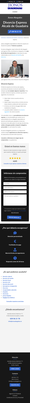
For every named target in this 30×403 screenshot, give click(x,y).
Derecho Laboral (7, 276)
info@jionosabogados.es (15, 321)
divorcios (3, 57)
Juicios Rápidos (7, 295)
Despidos (5, 292)
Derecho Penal (7, 280)
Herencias (5, 294)
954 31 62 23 (15, 379)
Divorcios (20, 37)
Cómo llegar (15, 368)
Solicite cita (15, 385)
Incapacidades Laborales (9, 290)
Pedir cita (20, 1)
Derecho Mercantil (8, 284)
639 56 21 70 (11, 1)
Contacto (15, 395)
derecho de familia (16, 55)
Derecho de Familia (12, 37)
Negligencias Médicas (9, 297)
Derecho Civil (6, 282)
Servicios (3, 37)
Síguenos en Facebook (15, 393)
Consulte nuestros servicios (15, 301)
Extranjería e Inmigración (10, 286)
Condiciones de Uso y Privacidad (18, 210)
